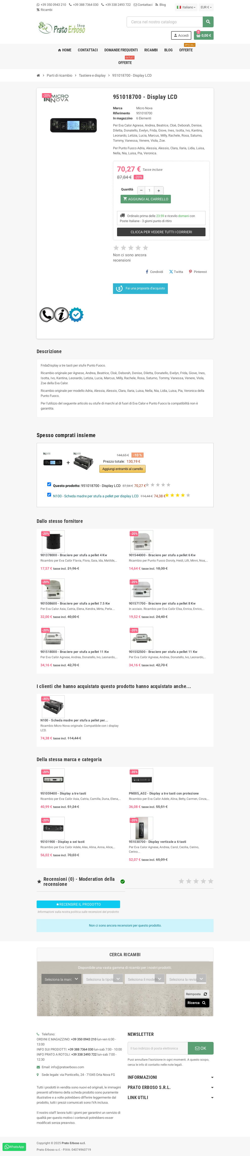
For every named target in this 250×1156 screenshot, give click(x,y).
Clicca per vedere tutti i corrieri (161, 232)
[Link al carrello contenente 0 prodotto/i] (204, 35)
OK (200, 1048)
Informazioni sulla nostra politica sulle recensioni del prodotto (78, 912)
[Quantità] (149, 190)
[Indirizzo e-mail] (158, 1048)
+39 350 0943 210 (53, 5)
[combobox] (170, 21)
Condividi (154, 272)
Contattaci (143, 5)
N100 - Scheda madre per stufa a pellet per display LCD (96, 496)
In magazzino (122, 118)
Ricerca (198, 1003)
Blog (160, 5)
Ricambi (44, 10)
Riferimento (121, 113)
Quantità (127, 189)
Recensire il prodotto (78, 904)
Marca (117, 108)
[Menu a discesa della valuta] (206, 7)
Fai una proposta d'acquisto (140, 288)
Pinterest (198, 272)
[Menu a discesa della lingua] (186, 7)
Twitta (176, 272)
